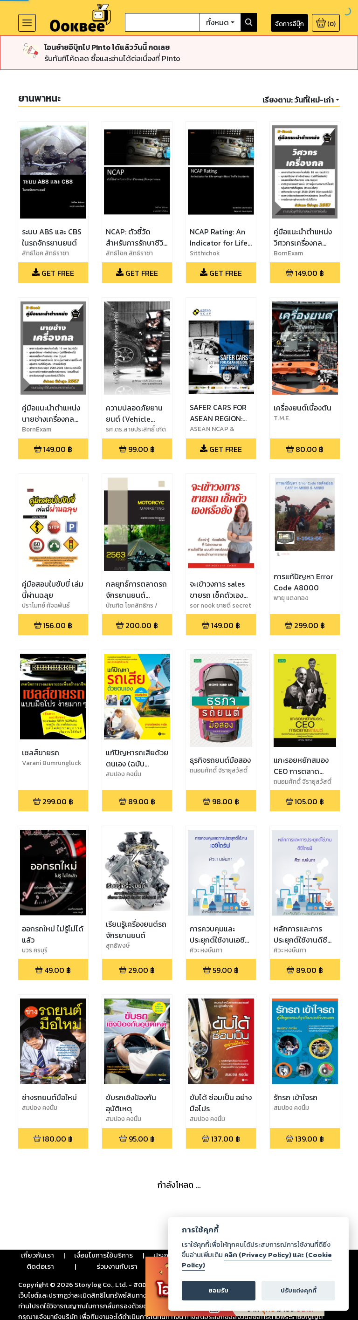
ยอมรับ (218, 1290)
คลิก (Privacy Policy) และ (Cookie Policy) (257, 1260)
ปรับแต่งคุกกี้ (299, 1290)
